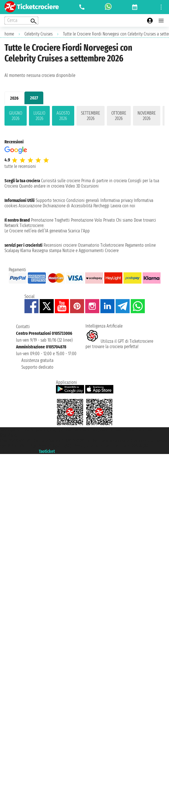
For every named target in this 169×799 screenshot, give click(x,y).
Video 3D (73, 186)
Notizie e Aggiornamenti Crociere (90, 250)
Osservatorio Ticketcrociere (101, 245)
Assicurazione (30, 205)
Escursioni (90, 186)
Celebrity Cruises (38, 34)
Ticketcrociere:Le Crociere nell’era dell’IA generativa (35, 228)
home (9, 34)
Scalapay (11, 250)
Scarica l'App (79, 230)
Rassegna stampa (46, 250)
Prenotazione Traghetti (50, 220)
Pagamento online (140, 245)
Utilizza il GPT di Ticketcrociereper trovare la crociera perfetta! (119, 344)
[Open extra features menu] (21, 21)
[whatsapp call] (108, 7)
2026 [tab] (14, 98)
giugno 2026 (15, 115)
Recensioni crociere (60, 245)
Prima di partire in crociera (104, 180)
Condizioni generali (82, 200)
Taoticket (47, 451)
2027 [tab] (34, 98)
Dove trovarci (145, 220)
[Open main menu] (161, 20)
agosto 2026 (63, 115)
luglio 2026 (39, 115)
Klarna (25, 250)
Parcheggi (101, 205)
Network (11, 225)
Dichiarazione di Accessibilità (67, 205)
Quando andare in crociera (41, 186)
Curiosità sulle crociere (60, 180)
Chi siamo (124, 220)
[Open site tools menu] (161, 7)
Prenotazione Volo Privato (93, 220)
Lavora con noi (123, 205)
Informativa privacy (116, 200)
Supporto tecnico (50, 200)
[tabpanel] (84, 117)
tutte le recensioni (20, 166)
